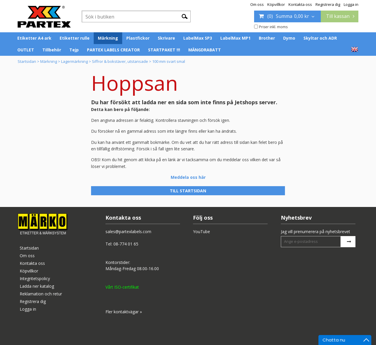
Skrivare (166, 38)
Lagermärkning (74, 61)
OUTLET (25, 50)
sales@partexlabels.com (128, 231)
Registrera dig (327, 4)
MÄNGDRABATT (204, 50)
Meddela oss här (188, 177)
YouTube (201, 231)
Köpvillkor (276, 4)
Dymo (289, 38)
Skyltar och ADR (320, 38)
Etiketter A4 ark (34, 38)
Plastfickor (138, 38)
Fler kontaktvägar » (123, 311)
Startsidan (27, 61)
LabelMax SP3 (197, 38)
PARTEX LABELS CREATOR (113, 50)
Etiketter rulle (75, 38)
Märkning (108, 38)
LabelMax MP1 (235, 38)
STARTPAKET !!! (164, 50)
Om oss (257, 4)
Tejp (74, 50)
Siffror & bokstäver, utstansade (120, 61)
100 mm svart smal (168, 61)
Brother (267, 38)
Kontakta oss (300, 4)
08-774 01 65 (125, 244)
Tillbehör (51, 50)
